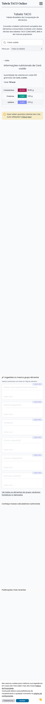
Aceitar (22, 701)
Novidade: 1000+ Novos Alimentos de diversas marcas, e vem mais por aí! (22, 563)
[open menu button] (41, 3)
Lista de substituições (10, 663)
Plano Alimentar (8, 657)
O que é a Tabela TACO (11, 674)
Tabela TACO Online (14, 3)
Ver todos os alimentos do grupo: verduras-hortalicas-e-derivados (21, 412)
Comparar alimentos (10, 660)
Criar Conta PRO (22, 269)
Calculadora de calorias (11, 636)
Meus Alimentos (8, 653)
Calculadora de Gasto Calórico (14, 642)
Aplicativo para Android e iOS (13, 666)
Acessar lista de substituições (16, 145)
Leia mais (7, 518)
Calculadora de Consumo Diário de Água (18, 645)
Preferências (8, 701)
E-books (5, 678)
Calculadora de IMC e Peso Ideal (15, 639)
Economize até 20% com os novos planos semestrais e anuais (21, 513)
